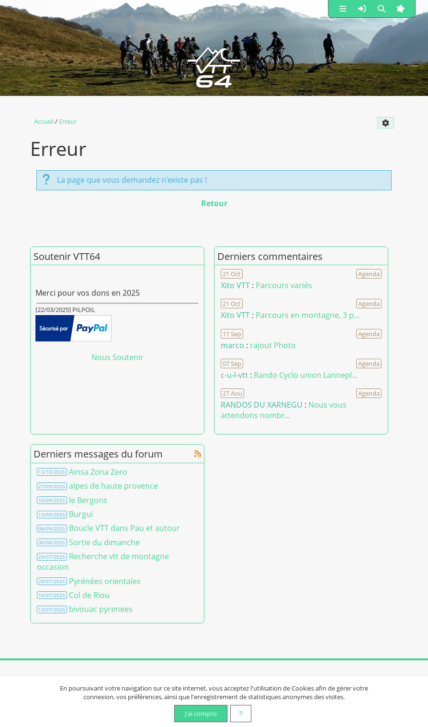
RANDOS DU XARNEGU (262, 404)
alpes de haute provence (113, 486)
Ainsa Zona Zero (98, 472)
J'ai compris (201, 713)
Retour (214, 203)
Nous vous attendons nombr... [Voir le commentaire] (284, 410)
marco (232, 345)
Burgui (81, 514)
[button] (342, 8)
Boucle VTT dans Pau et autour (124, 528)
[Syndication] (197, 453)
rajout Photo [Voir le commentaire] (273, 345)
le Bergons (88, 500)
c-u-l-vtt (234, 375)
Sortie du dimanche (104, 542)
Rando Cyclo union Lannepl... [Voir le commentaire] (306, 375)
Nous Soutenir (117, 357)
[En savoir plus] (240, 713)
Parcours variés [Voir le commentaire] (284, 285)
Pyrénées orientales (105, 581)
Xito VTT (235, 285)
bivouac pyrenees (101, 609)
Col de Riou (89, 595)
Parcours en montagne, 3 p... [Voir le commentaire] (308, 315)
